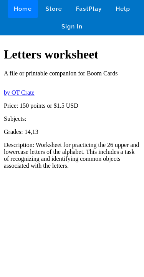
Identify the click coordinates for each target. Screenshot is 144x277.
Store (54, 8)
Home (23, 8)
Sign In (72, 26)
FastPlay (89, 8)
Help (123, 8)
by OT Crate (19, 92)
